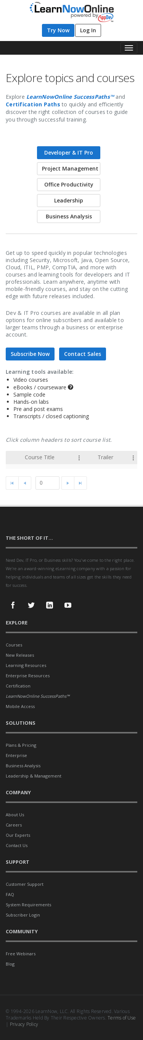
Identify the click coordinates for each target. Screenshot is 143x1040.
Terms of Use (122, 1018)
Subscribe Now (30, 353)
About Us (15, 814)
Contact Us (16, 845)
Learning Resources (26, 665)
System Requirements (28, 904)
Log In (88, 30)
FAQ (10, 894)
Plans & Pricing (21, 745)
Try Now (58, 30)
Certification (18, 686)
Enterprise (16, 755)
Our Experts (18, 835)
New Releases (20, 655)
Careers (14, 825)
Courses (14, 645)
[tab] (71, 153)
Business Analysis (23, 765)
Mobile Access (20, 706)
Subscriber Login (23, 915)
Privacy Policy (24, 1024)
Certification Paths (33, 104)
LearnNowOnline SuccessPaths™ (70, 96)
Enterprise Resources (28, 675)
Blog (10, 964)
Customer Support (24, 884)
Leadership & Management (33, 776)
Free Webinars (20, 953)
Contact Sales (82, 353)
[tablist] (71, 317)
